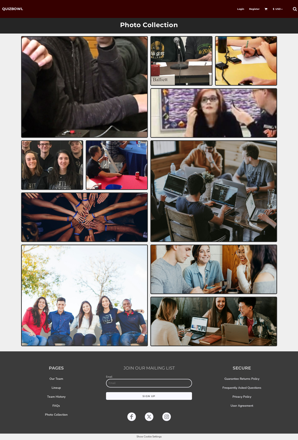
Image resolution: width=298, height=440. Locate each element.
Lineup (56, 388)
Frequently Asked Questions (241, 388)
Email (109, 376)
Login (240, 8)
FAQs (56, 406)
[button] (266, 8)
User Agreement (242, 406)
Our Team (56, 379)
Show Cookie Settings (149, 436)
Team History (56, 397)
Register (254, 8)
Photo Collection (56, 415)
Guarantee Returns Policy (241, 379)
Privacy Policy (242, 397)
